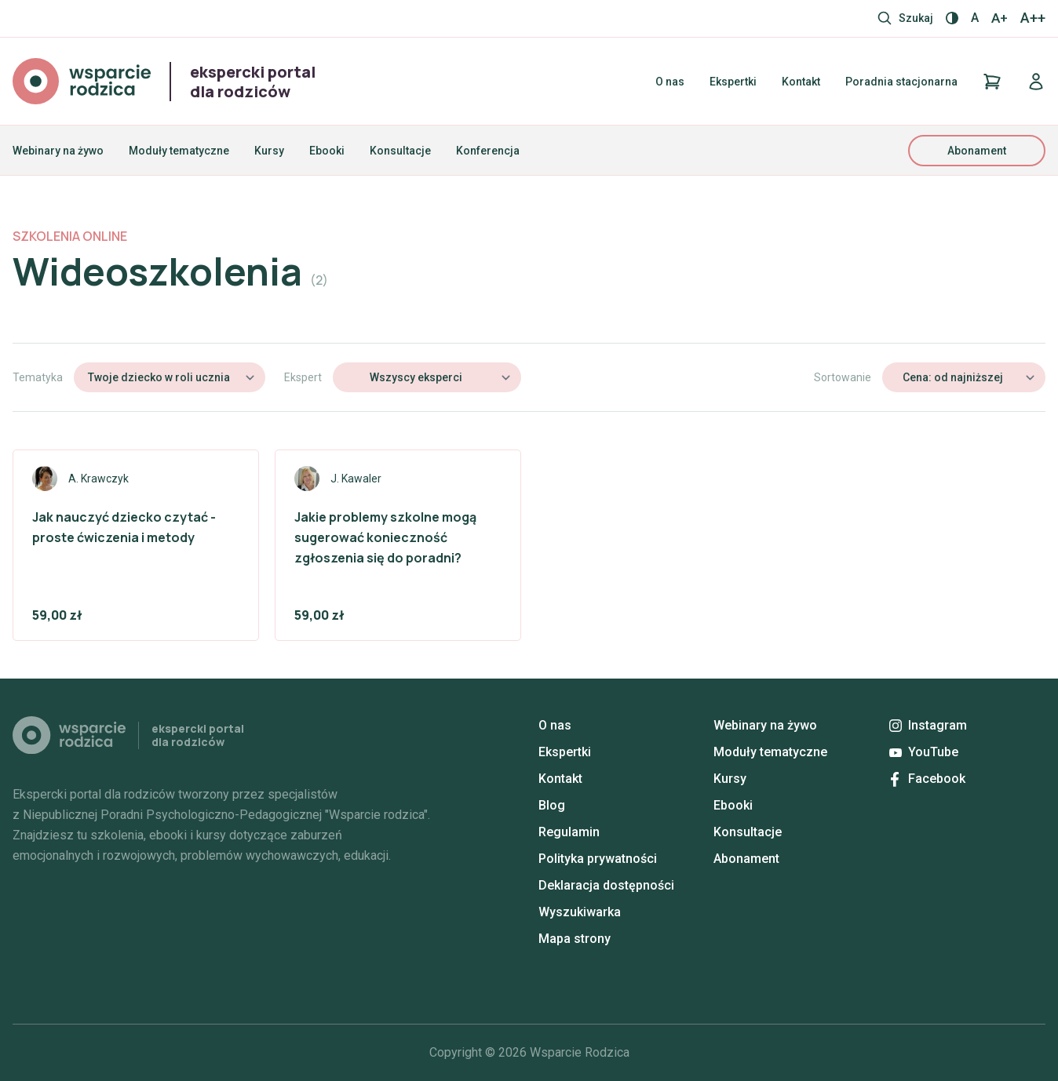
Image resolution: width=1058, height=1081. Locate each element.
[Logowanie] (1036, 81)
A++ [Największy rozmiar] (1032, 18)
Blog (551, 805)
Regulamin (569, 831)
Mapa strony (574, 938)
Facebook (928, 778)
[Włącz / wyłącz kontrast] (952, 18)
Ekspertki (733, 81)
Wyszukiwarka (579, 911)
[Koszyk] (992, 81)
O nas (669, 81)
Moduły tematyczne (179, 150)
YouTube (923, 751)
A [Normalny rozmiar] (975, 17)
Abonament (976, 150)
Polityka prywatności (597, 858)
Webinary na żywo (58, 150)
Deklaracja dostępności (606, 885)
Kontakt (801, 81)
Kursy (269, 150)
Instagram (928, 725)
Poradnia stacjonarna (901, 81)
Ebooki (327, 150)
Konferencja (488, 150)
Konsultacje (400, 150)
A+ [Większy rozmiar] (999, 18)
